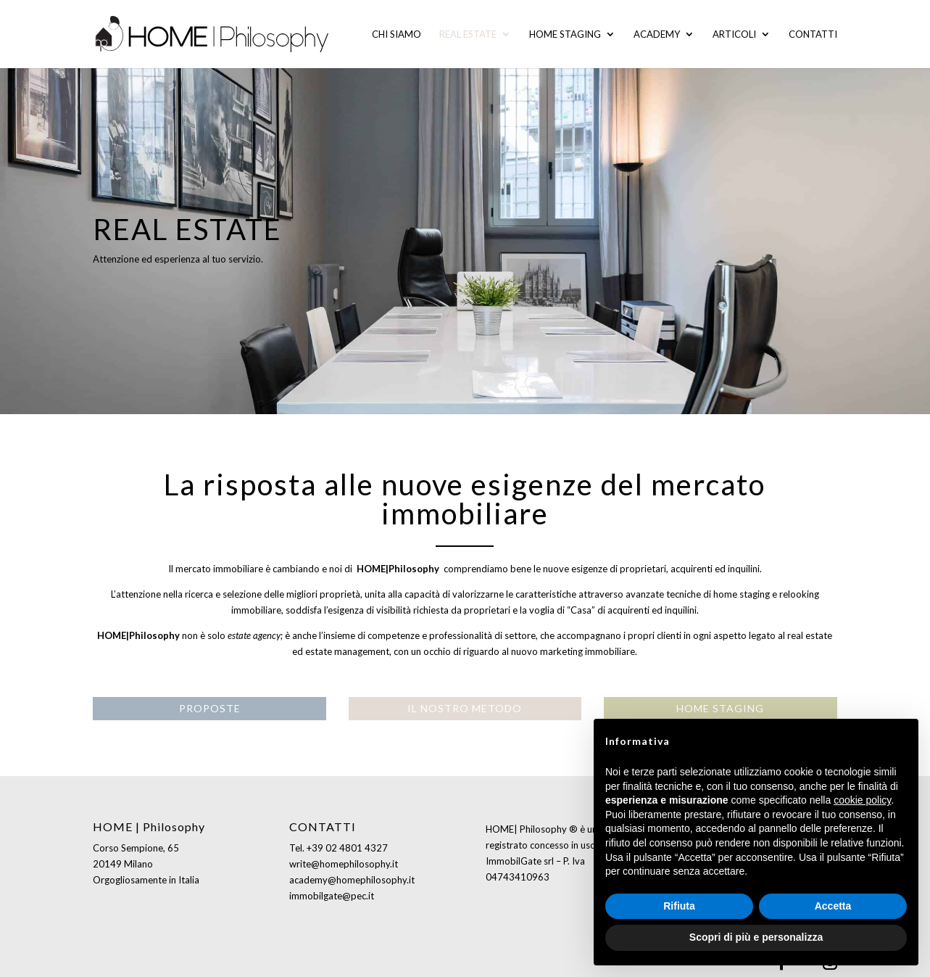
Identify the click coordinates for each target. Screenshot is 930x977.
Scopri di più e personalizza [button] (756, 937)
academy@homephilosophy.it (352, 880)
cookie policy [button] (862, 800)
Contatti (813, 34)
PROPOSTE (210, 708)
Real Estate (468, 34)
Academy (657, 34)
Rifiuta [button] (679, 906)
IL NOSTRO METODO (464, 708)
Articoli (734, 34)
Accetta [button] (833, 906)
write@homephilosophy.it (343, 864)
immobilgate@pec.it (331, 896)
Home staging (565, 34)
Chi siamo (396, 34)
